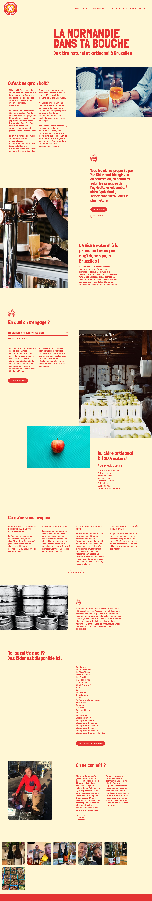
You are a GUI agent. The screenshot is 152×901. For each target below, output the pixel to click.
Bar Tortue (81, 667)
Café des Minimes (84, 680)
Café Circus (81, 682)
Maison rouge (104, 478)
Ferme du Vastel (105, 475)
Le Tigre (80, 690)
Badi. (78, 687)
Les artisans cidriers (19, 338)
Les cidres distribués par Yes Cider (26, 333)
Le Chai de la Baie (106, 481)
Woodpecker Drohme (86, 728)
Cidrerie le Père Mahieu (108, 470)
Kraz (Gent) (81, 702)
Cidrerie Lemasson (106, 473)
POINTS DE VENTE (129, 8)
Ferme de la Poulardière (109, 488)
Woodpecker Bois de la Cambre (90, 733)
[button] (38, 333)
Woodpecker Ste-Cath (86, 720)
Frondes (80, 705)
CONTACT (142, 8)
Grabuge (80, 707)
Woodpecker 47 (83, 718)
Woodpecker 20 (83, 715)
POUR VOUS (115, 8)
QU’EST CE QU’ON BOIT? (81, 8)
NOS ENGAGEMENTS (100, 8)
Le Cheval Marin (83, 685)
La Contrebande (83, 669)
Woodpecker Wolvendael (87, 730)
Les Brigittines (82, 677)
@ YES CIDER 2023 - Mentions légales (14, 899)
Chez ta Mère (82, 695)
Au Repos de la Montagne (88, 700)
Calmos (79, 697)
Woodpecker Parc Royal (87, 725)
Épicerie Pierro (83, 710)
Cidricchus (103, 483)
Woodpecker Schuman (86, 723)
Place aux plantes (84, 675)
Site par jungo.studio (142, 899)
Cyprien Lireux (104, 486)
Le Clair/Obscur (83, 672)
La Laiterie (81, 692)
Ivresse (79, 713)
